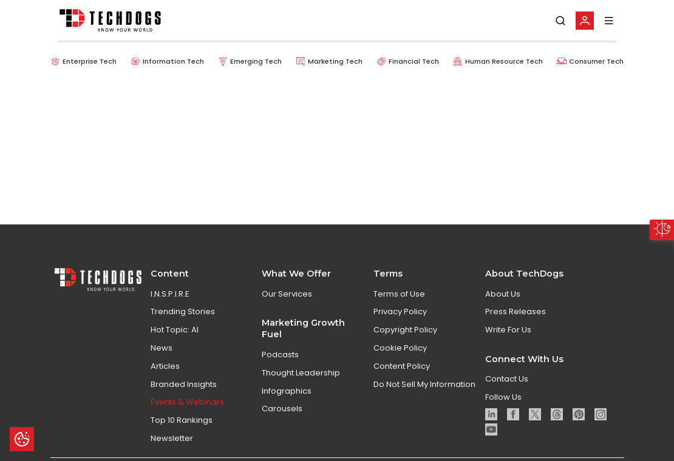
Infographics (286, 391)
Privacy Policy (400, 311)
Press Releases (515, 311)
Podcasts (280, 354)
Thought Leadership (301, 373)
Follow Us (503, 397)
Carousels (282, 408)
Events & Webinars (187, 402)
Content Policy (401, 366)
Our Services (287, 294)
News (161, 348)
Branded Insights (184, 384)
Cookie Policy (400, 348)
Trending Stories (183, 311)
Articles (165, 366)
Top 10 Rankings (182, 420)
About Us (502, 294)
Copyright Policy (405, 329)
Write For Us (508, 329)
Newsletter (172, 438)
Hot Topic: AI (175, 329)
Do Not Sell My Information (424, 384)
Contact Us (506, 379)
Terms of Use (399, 294)
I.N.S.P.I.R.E (170, 294)
